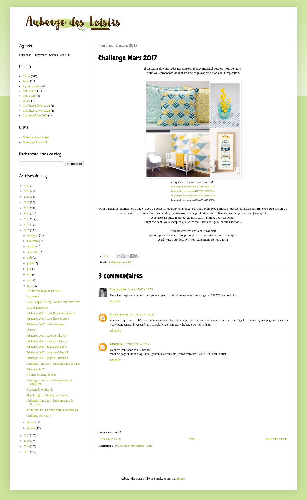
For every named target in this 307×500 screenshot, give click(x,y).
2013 (27, 452)
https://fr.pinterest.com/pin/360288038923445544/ (193, 195)
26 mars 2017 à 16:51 (141, 314)
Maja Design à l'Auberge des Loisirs (47, 395)
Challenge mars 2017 (122, 261)
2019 (27, 219)
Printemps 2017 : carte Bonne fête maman (50, 313)
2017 (27, 230)
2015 (27, 440)
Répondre (115, 301)
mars (30, 285)
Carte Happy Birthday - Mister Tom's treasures (53, 302)
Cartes (26, 76)
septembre (33, 252)
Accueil (192, 438)
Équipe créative (32, 86)
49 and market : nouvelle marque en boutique (52, 409)
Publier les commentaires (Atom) (134, 445)
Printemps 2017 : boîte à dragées (45, 324)
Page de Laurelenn (37, 307)
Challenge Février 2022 (36, 105)
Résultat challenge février (41, 374)
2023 (27, 196)
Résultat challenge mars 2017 (43, 290)
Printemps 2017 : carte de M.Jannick (47, 352)
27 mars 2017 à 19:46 (136, 343)
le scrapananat (119, 314)
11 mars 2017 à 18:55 (140, 289)
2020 (27, 213)
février (31, 422)
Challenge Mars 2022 (35, 115)
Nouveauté (32, 296)
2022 (27, 202)
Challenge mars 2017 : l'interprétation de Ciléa (53, 363)
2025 (27, 185)
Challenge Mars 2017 (38, 415)
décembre (33, 235)
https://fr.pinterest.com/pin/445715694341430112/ (193, 186)
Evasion (31, 330)
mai (29, 274)
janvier (31, 428)
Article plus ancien (276, 438)
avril (30, 280)
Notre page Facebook (35, 142)
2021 (27, 208)
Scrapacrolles (118, 289)
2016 (27, 435)
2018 (27, 224)
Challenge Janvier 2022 (36, 110)
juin (29, 269)
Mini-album (29, 91)
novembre (33, 241)
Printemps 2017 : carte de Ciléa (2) (46, 335)
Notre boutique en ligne (36, 137)
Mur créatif (29, 95)
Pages (26, 81)
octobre (31, 246)
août (30, 257)
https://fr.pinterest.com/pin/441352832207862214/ (193, 191)
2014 (27, 446)
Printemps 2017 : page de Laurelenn (47, 358)
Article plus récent (110, 438)
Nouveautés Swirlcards (39, 389)
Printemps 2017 (35, 369)
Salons (26, 100)
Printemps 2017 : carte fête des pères (47, 318)
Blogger (180, 478)
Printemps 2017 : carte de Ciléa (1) (46, 341)
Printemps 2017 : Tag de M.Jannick (46, 346)
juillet (31, 263)
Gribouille (116, 343)
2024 (27, 191)
